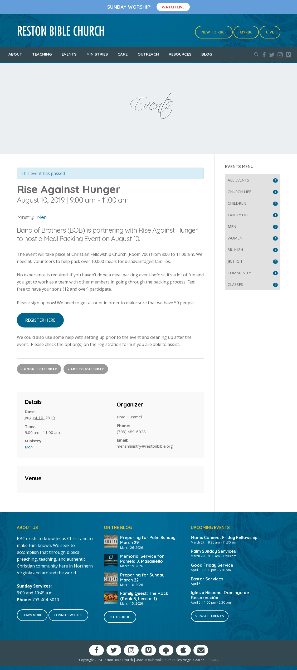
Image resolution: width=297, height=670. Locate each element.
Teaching (42, 54)
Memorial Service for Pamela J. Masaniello (142, 559)
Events (69, 54)
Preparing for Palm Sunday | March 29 (149, 540)
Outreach (148, 54)
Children (237, 203)
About (15, 54)
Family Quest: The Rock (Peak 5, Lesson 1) (144, 596)
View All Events (209, 616)
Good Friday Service (212, 565)
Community (239, 272)
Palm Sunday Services (213, 551)
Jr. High (235, 261)
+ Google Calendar (39, 369)
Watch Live (173, 6)
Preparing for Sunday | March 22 (143, 577)
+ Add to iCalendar (85, 369)
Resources (180, 54)
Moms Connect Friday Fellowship (224, 537)
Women (235, 238)
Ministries (97, 54)
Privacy (213, 660)
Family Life (238, 214)
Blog (206, 54)
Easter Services (207, 578)
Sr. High (235, 249)
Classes (235, 284)
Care (123, 54)
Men (41, 217)
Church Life (239, 191)
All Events (238, 180)
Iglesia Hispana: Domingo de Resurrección (220, 595)
